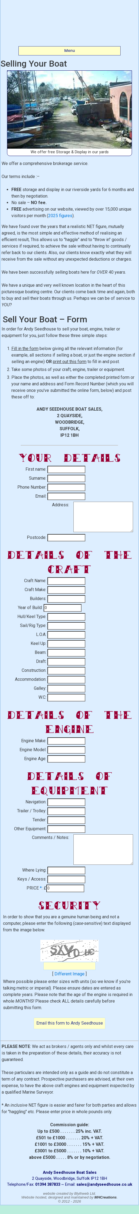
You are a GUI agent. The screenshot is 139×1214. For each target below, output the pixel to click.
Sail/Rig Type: (33, 625)
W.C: (42, 697)
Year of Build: (30, 607)
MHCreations (105, 1197)
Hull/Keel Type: (31, 616)
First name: (35, 469)
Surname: (37, 478)
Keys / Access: (31, 879)
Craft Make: (35, 589)
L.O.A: (41, 634)
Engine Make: (33, 740)
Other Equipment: (30, 828)
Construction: (34, 670)
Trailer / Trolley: (31, 810)
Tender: (39, 819)
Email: (40, 496)
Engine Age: (35, 758)
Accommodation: (30, 679)
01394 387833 (47, 1184)
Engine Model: (33, 749)
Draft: (41, 661)
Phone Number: (31, 487)
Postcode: (36, 537)
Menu (69, 50)
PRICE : (35, 888)
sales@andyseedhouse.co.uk (104, 1184)
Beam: (40, 652)
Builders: (38, 598)
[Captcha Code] (69, 966)
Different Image (69, 973)
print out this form (69, 361)
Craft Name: (35, 580)
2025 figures (60, 215)
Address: (60, 504)
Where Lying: (34, 870)
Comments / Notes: (50, 837)
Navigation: (35, 801)
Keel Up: (38, 643)
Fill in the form (24, 348)
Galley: (40, 688)
